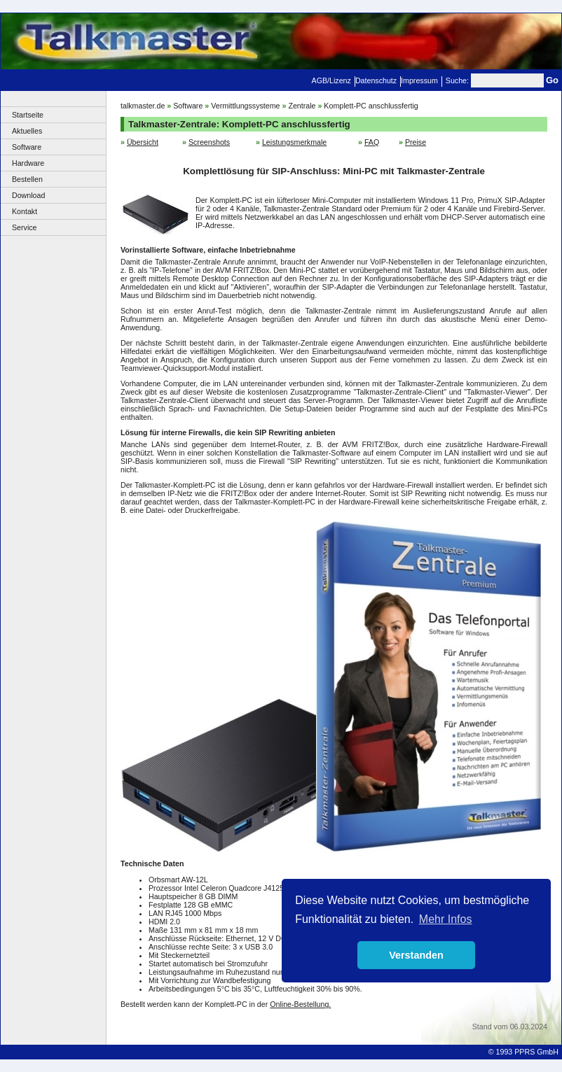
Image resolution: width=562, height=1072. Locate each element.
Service (24, 227)
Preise (415, 142)
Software (26, 147)
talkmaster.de (143, 105)
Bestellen (27, 179)
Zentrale (301, 105)
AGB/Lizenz (331, 80)
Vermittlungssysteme (245, 105)
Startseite (27, 115)
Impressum (419, 80)
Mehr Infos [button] (445, 919)
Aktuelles (27, 131)
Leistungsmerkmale (294, 142)
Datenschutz (376, 80)
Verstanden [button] (416, 955)
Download (28, 195)
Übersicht (142, 142)
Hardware (28, 163)
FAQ (371, 142)
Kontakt (24, 211)
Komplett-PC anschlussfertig (371, 105)
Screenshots (209, 142)
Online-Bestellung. (300, 1004)
